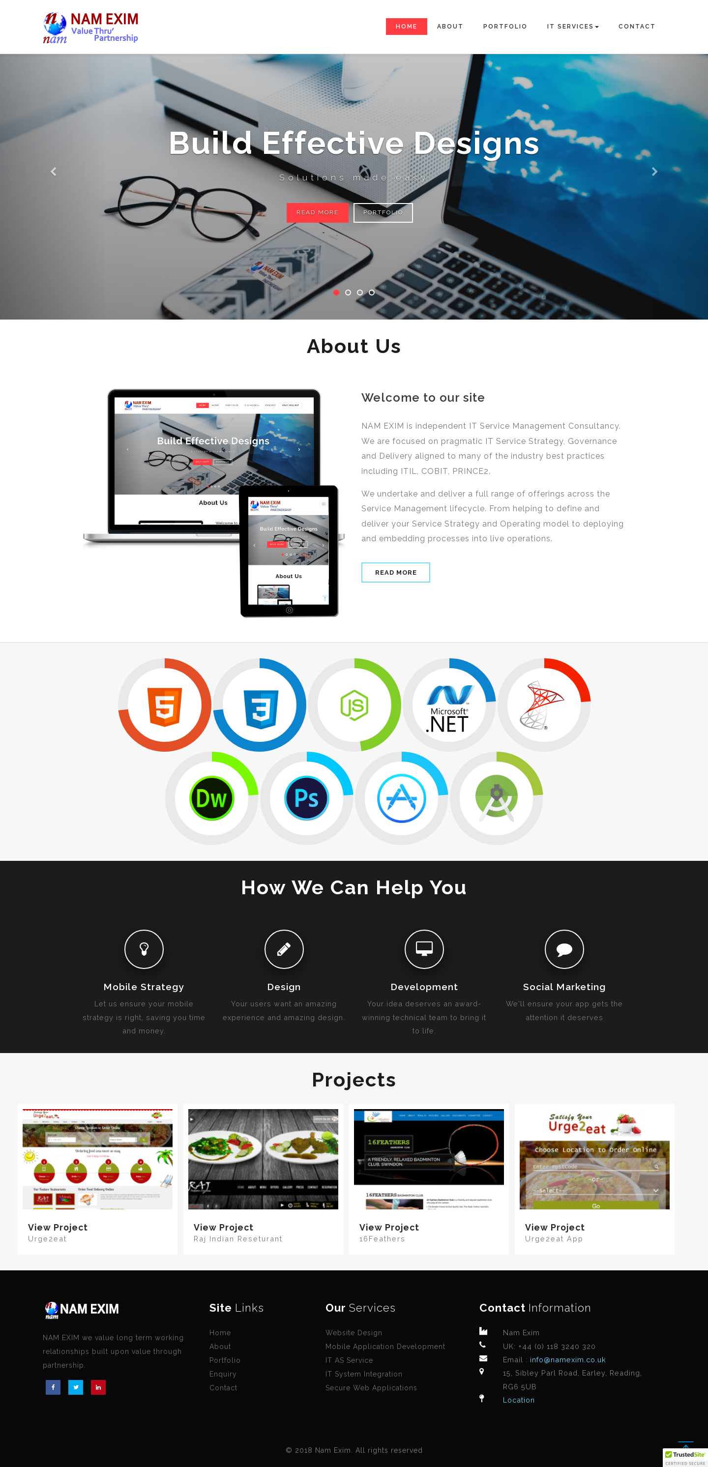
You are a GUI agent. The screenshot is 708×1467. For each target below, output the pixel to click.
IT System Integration (364, 1374)
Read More (317, 212)
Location (519, 1400)
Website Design (354, 1333)
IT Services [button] (573, 26)
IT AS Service (349, 1360)
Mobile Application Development (385, 1346)
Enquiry (223, 1374)
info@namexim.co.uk (567, 1359)
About (450, 26)
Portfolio (505, 26)
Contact (637, 26)
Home (406, 26)
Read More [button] (396, 572)
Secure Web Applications (371, 1388)
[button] (53, 160)
